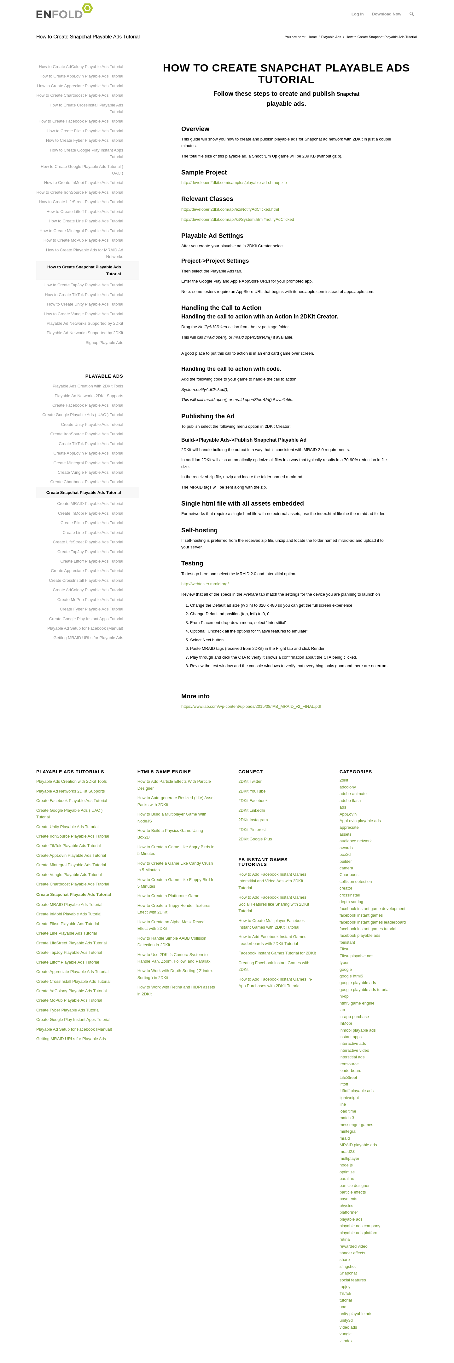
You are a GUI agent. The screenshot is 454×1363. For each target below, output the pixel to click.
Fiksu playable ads (357, 956)
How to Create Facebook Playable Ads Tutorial (80, 121)
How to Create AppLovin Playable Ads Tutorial (81, 76)
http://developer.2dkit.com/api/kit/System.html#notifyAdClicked (237, 219)
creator (346, 888)
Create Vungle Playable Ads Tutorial (90, 472)
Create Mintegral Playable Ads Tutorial (88, 463)
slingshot (348, 1266)
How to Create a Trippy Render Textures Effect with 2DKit (174, 908)
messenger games (356, 1124)
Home (312, 37)
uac (343, 1306)
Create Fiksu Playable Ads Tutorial (92, 522)
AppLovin (348, 814)
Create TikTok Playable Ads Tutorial (91, 443)
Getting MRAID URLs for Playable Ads (88, 637)
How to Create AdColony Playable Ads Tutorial (81, 66)
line (343, 1104)
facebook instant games (361, 915)
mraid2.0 (348, 1151)
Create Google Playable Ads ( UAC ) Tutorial (82, 414)
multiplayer (349, 1158)
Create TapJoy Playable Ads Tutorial (90, 551)
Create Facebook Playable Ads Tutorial (87, 405)
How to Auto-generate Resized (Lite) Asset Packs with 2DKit (176, 801)
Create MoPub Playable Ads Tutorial (90, 599)
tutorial (346, 1300)
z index (346, 1340)
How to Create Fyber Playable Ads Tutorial (84, 140)
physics (346, 1205)
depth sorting (351, 901)
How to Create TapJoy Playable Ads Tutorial (83, 285)
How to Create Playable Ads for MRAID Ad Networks (84, 253)
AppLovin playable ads (360, 820)
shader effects (352, 1253)
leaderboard (350, 1070)
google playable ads (358, 982)
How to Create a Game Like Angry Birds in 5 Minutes (175, 850)
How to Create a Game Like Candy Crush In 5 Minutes (175, 866)
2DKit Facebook (253, 800)
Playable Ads (331, 37)
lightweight (349, 1097)
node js (346, 1165)
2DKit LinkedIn (251, 810)
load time (348, 1111)
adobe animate (353, 793)
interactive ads (353, 1043)
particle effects (353, 1192)
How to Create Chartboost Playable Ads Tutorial (79, 95)
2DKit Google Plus (255, 839)
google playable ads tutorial (364, 989)
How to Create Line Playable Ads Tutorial (86, 221)
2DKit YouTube (251, 791)
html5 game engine (357, 1003)
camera (346, 868)
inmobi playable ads (358, 1030)
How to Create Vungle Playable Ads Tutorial (83, 314)
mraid (345, 1138)
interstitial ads (352, 1057)
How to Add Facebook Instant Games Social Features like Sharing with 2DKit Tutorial (273, 904)
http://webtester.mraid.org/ (205, 583)
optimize (347, 1172)
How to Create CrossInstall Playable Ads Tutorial (86, 108)
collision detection (356, 881)
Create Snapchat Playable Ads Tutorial (83, 492)
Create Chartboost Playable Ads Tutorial (86, 481)
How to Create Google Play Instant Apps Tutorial (86, 153)
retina (345, 1239)
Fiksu (344, 949)
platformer (349, 1212)
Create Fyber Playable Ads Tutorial (91, 609)
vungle (346, 1334)
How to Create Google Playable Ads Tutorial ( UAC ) (82, 169)
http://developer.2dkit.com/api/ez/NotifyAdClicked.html (230, 209)
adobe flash (350, 800)
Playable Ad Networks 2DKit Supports (89, 395)
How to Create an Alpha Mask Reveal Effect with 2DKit (171, 925)
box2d (345, 854)
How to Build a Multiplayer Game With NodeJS (172, 817)
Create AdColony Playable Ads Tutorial (88, 589)
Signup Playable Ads (104, 342)
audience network (356, 841)
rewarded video (354, 1246)
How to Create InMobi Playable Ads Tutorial (83, 182)
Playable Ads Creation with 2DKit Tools (88, 386)
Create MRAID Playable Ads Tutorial (90, 503)
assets (346, 834)
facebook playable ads (360, 935)
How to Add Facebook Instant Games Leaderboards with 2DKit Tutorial (272, 940)
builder (346, 861)
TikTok (345, 1293)
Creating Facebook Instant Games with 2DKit (273, 966)
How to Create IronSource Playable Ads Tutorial (79, 192)
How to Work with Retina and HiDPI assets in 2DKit (176, 990)
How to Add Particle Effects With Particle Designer (174, 784)
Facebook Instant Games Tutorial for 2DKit (277, 953)
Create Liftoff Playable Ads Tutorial (91, 561)
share (345, 1259)
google (346, 969)
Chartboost (350, 874)
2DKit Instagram (253, 819)
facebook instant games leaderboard (373, 922)
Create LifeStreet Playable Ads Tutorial (88, 542)
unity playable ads (356, 1313)
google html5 (351, 976)
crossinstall (350, 895)
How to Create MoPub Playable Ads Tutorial (83, 240)
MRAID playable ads (358, 1145)
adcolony (348, 787)
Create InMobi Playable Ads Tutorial (90, 513)
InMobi (346, 1023)
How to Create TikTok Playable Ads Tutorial (84, 294)
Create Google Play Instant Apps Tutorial (86, 618)
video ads (348, 1327)
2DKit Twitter (249, 781)
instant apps (351, 1036)
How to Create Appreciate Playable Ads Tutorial (80, 85)
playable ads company (360, 1225)
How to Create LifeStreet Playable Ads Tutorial (81, 201)
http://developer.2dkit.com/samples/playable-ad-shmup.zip (234, 182)
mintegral (348, 1131)
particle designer (355, 1185)
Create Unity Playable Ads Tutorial (92, 424)
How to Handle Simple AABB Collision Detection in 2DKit (172, 941)
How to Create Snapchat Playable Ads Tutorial (88, 36)
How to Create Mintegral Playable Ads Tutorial (81, 230)
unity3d (346, 1320)
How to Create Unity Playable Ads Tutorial (85, 304)
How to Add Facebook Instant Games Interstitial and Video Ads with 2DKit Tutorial (272, 881)
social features (353, 1280)
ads (343, 807)
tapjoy (345, 1286)
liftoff (344, 1084)
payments (348, 1198)
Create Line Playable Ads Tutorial (92, 532)
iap (342, 1009)
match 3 (347, 1117)
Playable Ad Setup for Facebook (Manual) (85, 628)
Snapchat (348, 1273)
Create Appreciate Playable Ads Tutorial (87, 570)
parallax (347, 1178)
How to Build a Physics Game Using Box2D (170, 833)
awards (346, 847)
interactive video (354, 1050)
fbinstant (347, 942)
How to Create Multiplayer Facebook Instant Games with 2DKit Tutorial (271, 924)
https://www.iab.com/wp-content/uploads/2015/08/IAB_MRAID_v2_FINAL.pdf (251, 706)
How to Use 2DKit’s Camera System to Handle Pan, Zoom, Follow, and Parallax (174, 958)
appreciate (349, 827)
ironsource (349, 1064)
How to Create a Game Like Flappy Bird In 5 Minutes (175, 883)
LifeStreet (348, 1077)
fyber (344, 962)
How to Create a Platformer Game (168, 895)
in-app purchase (354, 1016)
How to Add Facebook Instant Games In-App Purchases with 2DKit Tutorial (275, 982)
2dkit (344, 780)
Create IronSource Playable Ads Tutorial (86, 434)
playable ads (351, 1219)
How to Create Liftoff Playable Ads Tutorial (84, 211)
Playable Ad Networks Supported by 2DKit (85, 323)
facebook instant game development (372, 908)
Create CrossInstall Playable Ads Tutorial (86, 580)
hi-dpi (345, 996)
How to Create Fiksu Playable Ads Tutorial (85, 131)
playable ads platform (359, 1232)
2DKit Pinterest (252, 829)
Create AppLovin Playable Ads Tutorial (88, 453)
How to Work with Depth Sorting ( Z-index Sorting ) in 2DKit (175, 974)
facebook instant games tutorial (368, 928)
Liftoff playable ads (357, 1090)
